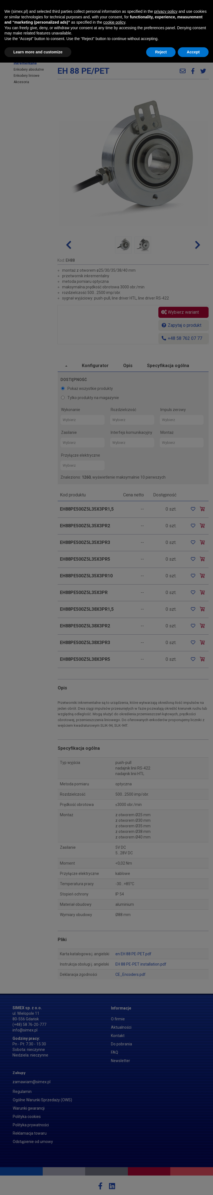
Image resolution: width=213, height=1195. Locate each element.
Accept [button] (193, 1184)
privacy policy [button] (166, 1144)
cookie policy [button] (114, 1154)
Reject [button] (161, 1184)
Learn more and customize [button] (37, 1184)
